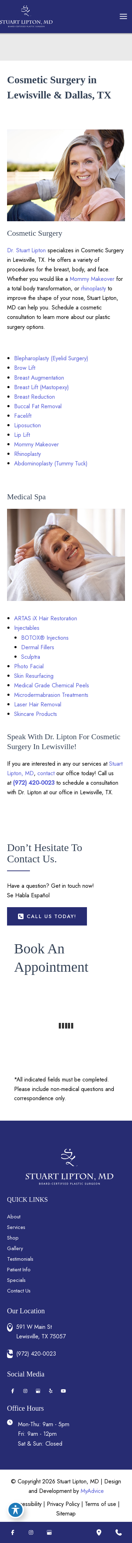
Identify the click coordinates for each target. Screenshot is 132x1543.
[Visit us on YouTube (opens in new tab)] (63, 1391)
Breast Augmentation (39, 377)
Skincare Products (35, 714)
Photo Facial (29, 666)
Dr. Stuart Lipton (26, 250)
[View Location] (11, 1327)
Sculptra (30, 656)
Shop (13, 1237)
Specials (16, 1280)
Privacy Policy (63, 1504)
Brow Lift (24, 367)
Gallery (15, 1248)
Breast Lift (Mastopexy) (41, 387)
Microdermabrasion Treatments (51, 695)
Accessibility (27, 1504)
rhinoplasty (93, 288)
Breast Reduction (34, 396)
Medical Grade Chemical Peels (51, 685)
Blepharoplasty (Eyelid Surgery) (51, 358)
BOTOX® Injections (45, 637)
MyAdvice (92, 1491)
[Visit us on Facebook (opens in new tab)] (12, 1391)
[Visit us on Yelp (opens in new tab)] (50, 1391)
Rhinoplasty (27, 454)
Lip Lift (22, 434)
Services (16, 1227)
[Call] (69, 1354)
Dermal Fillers (37, 647)
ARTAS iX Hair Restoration (45, 618)
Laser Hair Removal (37, 704)
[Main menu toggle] (123, 16)
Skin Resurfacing (34, 675)
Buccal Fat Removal (38, 406)
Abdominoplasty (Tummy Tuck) (51, 463)
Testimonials (20, 1258)
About (13, 1216)
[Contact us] (118, 1532)
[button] (47, 916)
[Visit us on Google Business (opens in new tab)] (38, 1391)
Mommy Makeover (92, 279)
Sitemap (66, 1513)
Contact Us (19, 1290)
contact (46, 773)
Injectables (26, 627)
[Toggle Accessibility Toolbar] (15, 1509)
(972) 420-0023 (34, 782)
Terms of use (100, 1504)
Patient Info (19, 1269)
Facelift (22, 415)
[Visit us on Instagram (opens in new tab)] (25, 1391)
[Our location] (98, 1532)
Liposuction (27, 425)
